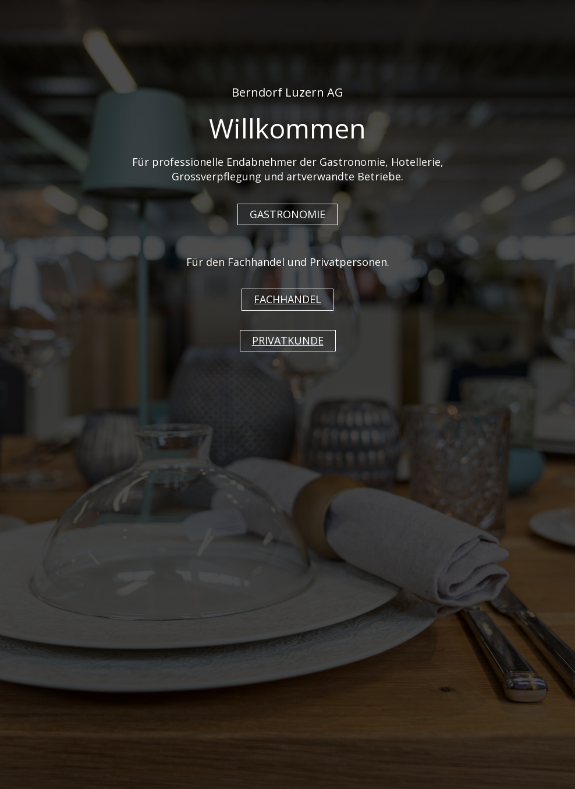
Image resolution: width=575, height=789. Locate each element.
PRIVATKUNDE (288, 340)
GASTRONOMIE (287, 214)
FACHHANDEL (287, 299)
